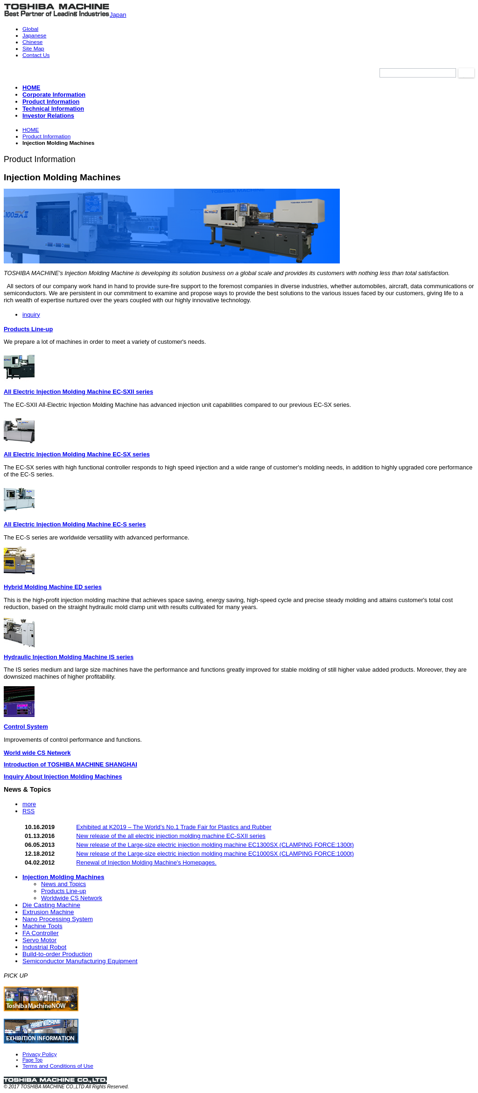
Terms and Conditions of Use (57, 1066)
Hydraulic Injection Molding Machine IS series (69, 656)
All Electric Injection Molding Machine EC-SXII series (78, 391)
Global (30, 29)
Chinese (32, 42)
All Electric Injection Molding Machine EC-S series (75, 524)
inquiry (31, 314)
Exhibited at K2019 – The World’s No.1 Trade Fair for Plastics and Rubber (173, 826)
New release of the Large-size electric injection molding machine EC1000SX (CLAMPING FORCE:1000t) (215, 853)
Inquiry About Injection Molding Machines (63, 776)
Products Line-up (28, 329)
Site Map (33, 48)
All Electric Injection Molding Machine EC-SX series (77, 454)
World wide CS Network (37, 752)
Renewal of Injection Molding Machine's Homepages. (146, 862)
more (29, 804)
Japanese (34, 35)
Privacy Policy (39, 1054)
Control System (26, 726)
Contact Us (36, 55)
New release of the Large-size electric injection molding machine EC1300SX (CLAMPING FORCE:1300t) (215, 844)
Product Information (46, 136)
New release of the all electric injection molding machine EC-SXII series (170, 835)
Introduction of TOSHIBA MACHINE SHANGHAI (70, 764)
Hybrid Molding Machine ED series (53, 586)
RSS (28, 811)
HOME (30, 130)
